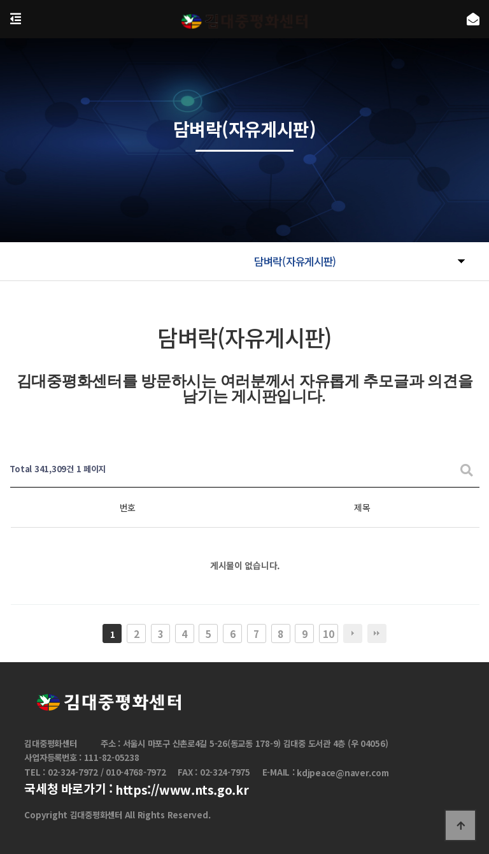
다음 (352, 633)
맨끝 (376, 633)
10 (328, 633)
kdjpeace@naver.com (342, 773)
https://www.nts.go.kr (181, 790)
